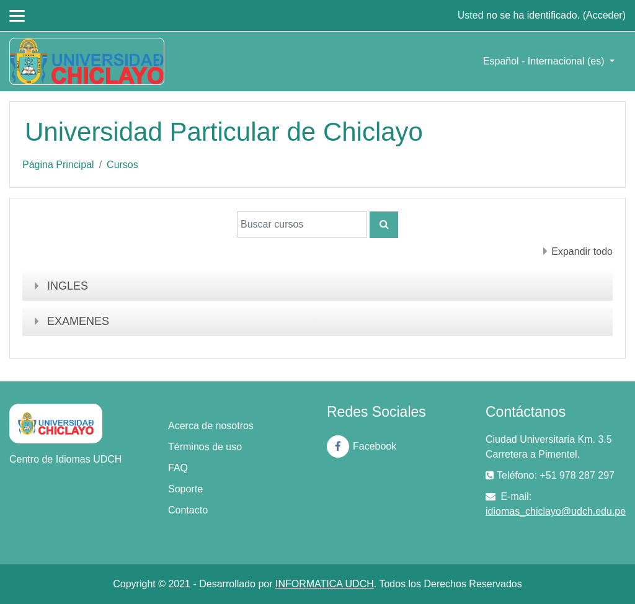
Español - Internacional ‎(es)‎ (545, 61)
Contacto (188, 510)
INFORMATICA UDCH (324, 584)
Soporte (185, 489)
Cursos (122, 164)
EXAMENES (78, 321)
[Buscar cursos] (302, 224)
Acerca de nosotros (211, 425)
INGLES (67, 286)
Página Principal (58, 164)
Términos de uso (205, 447)
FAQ (178, 468)
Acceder (604, 15)
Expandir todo (582, 251)
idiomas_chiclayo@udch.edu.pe (556, 511)
